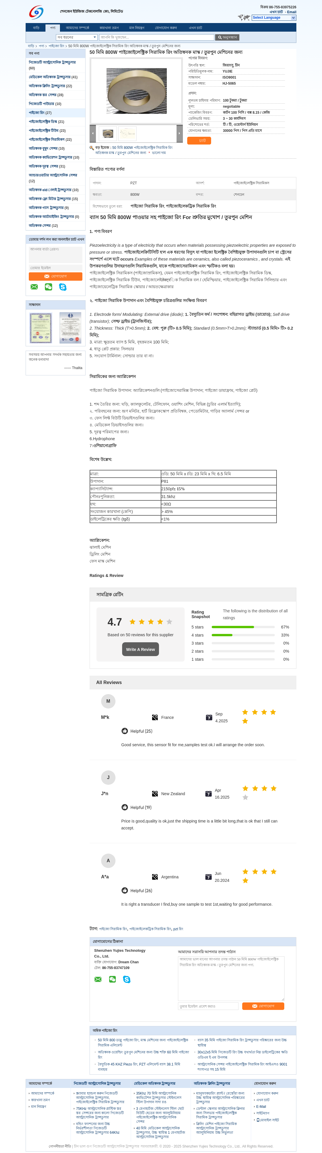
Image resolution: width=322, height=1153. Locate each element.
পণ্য (52, 28)
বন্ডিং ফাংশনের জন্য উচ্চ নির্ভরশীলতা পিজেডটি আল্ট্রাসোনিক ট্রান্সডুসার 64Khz (98, 1128)
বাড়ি (36, 28)
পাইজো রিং (56, 46)
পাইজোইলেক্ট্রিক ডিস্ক (43, 122)
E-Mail (261, 1107)
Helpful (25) (141, 731)
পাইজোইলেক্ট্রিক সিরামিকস (47, 140)
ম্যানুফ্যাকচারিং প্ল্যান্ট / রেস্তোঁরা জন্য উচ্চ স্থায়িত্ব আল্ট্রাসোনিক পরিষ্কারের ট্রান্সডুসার (220, 1097)
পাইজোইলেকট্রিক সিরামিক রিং (150, 929)
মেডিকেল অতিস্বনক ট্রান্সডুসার (50, 77)
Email (291, 12)
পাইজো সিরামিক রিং (113, 929)
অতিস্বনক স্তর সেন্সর (42, 95)
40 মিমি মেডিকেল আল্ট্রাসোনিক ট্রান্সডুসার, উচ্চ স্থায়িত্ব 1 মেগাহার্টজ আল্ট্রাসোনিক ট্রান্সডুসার (160, 1132)
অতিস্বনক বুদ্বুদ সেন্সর (43, 149)
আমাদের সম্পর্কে (77, 28)
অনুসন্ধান (230, 37)
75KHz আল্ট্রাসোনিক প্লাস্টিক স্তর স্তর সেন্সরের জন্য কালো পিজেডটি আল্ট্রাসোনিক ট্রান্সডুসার (100, 1113)
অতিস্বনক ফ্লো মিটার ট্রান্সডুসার (50, 199)
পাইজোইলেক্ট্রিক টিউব (43, 131)
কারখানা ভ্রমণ (109, 28)
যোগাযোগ (55, 276)
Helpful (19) (140, 807)
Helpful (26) (141, 890)
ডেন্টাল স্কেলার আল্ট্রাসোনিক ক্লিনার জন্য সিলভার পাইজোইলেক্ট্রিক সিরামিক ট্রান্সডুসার (220, 1113)
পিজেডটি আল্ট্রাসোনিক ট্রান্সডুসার (52, 62)
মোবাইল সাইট (267, 1120)
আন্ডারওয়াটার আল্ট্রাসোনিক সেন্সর (53, 175)
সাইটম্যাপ (262, 1113)
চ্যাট (199, 141)
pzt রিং (178, 929)
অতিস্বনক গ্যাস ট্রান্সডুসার (46, 208)
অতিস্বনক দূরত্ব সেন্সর (43, 166)
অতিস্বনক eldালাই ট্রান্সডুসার (50, 190)
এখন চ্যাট (276, 12)
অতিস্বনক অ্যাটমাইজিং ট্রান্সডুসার (51, 217)
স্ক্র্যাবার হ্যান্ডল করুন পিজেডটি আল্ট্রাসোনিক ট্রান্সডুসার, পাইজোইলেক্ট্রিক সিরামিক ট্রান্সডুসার (100, 1097)
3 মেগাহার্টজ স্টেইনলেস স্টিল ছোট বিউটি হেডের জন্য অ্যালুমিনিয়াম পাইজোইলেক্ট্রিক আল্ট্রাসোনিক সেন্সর (160, 1115)
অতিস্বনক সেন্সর (40, 226)
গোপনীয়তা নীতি (60, 1146)
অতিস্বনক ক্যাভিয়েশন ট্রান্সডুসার (50, 157)
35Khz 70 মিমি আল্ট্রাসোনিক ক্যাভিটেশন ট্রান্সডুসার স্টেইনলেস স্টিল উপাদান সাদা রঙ (159, 1097)
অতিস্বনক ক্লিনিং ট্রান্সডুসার (47, 86)
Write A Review (140, 649)
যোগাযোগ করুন (166, 28)
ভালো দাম (159, 153)
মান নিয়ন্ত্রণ (136, 28)
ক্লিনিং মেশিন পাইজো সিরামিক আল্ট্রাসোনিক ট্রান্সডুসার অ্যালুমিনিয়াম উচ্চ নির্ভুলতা (216, 1128)
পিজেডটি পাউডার (41, 104)
